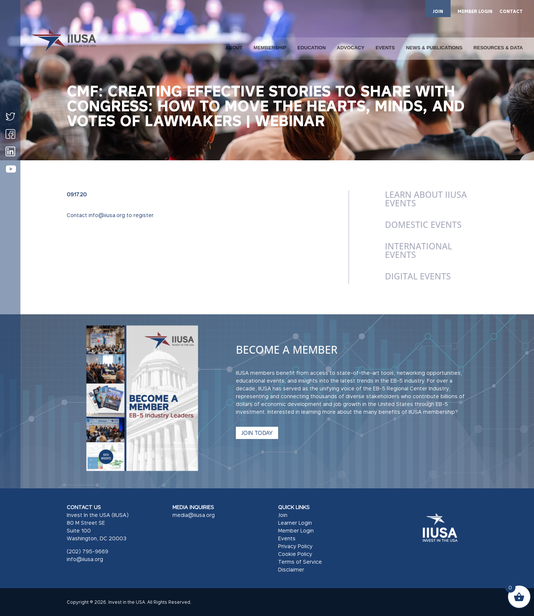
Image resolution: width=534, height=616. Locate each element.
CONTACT (511, 11)
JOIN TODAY (257, 432)
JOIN (438, 11)
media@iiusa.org (193, 515)
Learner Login (295, 523)
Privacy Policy (295, 546)
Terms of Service (300, 561)
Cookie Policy (295, 554)
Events (287, 538)
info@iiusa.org (85, 559)
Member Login (296, 530)
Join (282, 515)
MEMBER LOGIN (475, 11)
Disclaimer (291, 569)
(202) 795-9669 (87, 551)
